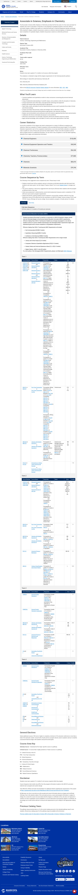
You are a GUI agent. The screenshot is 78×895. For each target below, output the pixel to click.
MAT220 (45, 539)
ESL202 (50, 404)
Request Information (55, 6)
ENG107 (45, 533)
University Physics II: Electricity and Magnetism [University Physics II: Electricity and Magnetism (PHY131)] (36, 636)
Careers (25, 1)
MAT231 (51, 625)
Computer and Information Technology (8, 43)
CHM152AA (47, 600)
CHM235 (46, 612)
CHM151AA (46, 491)
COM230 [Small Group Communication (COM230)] (25, 706)
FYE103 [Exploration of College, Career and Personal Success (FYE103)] (24, 464)
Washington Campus (17, 828)
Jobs (22, 873)
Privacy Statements (31, 885)
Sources (34, 173)
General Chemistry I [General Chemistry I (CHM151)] (36, 273)
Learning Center (25, 875)
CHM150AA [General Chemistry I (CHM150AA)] (25, 266)
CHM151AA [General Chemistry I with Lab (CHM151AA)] (25, 270)
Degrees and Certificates (9, 12)
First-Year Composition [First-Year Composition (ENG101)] (37, 387)
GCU (64, 87)
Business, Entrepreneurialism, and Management (9, 38)
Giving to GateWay (25, 867)
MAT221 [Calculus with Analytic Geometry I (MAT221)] (25, 443)
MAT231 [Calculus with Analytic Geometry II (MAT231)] (25, 537)
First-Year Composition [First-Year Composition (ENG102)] (37, 524)
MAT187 (46, 445)
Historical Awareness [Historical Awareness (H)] (36, 725)
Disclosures (24, 860)
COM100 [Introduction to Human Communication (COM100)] (25, 703)
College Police (6, 872)
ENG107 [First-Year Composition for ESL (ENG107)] (24, 389)
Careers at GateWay (8, 869)
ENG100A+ (45, 402)
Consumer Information (19, 885)
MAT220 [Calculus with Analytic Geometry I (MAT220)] (25, 442)
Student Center (63, 185)
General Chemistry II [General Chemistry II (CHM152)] (36, 482)
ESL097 (49, 390)
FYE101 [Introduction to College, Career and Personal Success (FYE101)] (24, 463)
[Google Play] (70, 879)
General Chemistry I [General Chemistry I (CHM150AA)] (36, 270)
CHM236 (47, 683)
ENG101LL (45, 398)
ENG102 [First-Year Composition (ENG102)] (24, 524)
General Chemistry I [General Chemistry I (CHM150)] (36, 263)
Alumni (31, 1)
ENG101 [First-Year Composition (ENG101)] (24, 387)
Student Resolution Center (45, 869)
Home (2, 16)
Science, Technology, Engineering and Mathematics (9, 58)
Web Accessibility (60, 885)
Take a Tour (65, 1)
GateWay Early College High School (43, 1)
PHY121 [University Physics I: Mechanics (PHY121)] (24, 551)
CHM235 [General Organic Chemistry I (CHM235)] (25, 594)
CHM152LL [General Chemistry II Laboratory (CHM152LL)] (25, 483)
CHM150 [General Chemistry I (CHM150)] (25, 263)
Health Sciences (6, 54)
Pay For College (31, 12)
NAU (67, 87)
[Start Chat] (74, 891)
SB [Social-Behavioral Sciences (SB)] (23, 716)
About (70, 12)
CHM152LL (46, 599)
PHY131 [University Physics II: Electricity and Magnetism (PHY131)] (24, 634)
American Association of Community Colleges (9, 863)
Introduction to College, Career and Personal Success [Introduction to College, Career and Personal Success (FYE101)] (37, 464)
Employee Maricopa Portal (27, 862)
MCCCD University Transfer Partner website (37, 87)
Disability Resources (26, 857)
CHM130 (47, 266)
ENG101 (45, 527)
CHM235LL (47, 670)
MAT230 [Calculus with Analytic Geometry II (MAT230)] (25, 536)
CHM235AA (47, 671)
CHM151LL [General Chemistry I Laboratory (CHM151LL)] (25, 264)
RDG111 (45, 573)
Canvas (4, 867)
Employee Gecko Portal (27, 865)
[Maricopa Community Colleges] (11, 891)
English (67, 6)
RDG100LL (46, 572)
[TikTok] (73, 871)
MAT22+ (56, 452)
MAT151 (45, 278)
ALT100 (50, 393)
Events (19, 1)
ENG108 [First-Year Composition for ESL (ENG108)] (24, 526)
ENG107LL (45, 399)
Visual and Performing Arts (8, 62)
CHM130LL (45, 267)
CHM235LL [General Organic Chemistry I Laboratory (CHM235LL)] (25, 609)
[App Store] (60, 879)
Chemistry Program (9, 22)
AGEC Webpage (68, 251)
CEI (12, 845)
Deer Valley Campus (43, 837)
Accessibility (6, 857)
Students (41, 12)
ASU (61, 87)
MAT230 (46, 625)
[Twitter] (56, 871)
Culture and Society (6, 47)
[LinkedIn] (70, 871)
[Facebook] (60, 871)
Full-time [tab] (23, 203)
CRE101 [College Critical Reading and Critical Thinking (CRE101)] (24, 566)
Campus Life (51, 12)
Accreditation (6, 860)
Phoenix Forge (42, 845)
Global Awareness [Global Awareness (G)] (35, 719)
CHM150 (45, 296)
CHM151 (51, 296)
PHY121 (48, 642)
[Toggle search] (76, 7)
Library (40, 857)
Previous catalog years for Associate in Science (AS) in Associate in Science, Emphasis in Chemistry (45, 814)
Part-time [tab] (31, 203)
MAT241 (52, 643)
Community (61, 12)
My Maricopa (6, 1)
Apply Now (73, 1)
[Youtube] (63, 871)
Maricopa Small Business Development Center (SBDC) (46, 873)
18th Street (14, 837)
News (13, 1)
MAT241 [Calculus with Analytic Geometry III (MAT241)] (25, 624)
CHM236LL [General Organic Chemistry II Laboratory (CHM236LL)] (25, 680)
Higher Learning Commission (28, 870)
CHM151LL (46, 488)
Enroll (21, 12)
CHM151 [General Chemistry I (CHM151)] (25, 267)
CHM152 (45, 503)
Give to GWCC (57, 1)
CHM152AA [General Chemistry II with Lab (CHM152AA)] (25, 485)
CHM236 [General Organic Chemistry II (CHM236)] (25, 665)
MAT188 (45, 446)
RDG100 (48, 570)
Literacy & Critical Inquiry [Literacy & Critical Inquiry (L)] (37, 655)
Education (4, 50)
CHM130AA (46, 269)
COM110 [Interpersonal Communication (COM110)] (25, 704)
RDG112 (51, 573)
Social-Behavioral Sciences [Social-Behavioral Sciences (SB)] (37, 716)
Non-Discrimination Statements (46, 885)
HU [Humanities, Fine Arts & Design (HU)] (23, 651)
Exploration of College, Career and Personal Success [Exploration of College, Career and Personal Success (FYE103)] (37, 470)
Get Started (45, 6)
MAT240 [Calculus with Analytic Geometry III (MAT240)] (25, 622)
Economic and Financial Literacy (11, 874)
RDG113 (46, 575)
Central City (41, 828)
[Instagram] (67, 871)
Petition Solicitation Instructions (44, 863)
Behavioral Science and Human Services (9, 33)
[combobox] (68, 6)
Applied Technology (6, 28)
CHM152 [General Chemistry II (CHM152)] (25, 482)
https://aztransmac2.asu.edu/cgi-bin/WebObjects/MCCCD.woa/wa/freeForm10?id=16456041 (45, 790)
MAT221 (51, 539)
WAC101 (45, 392)
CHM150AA (46, 489)
